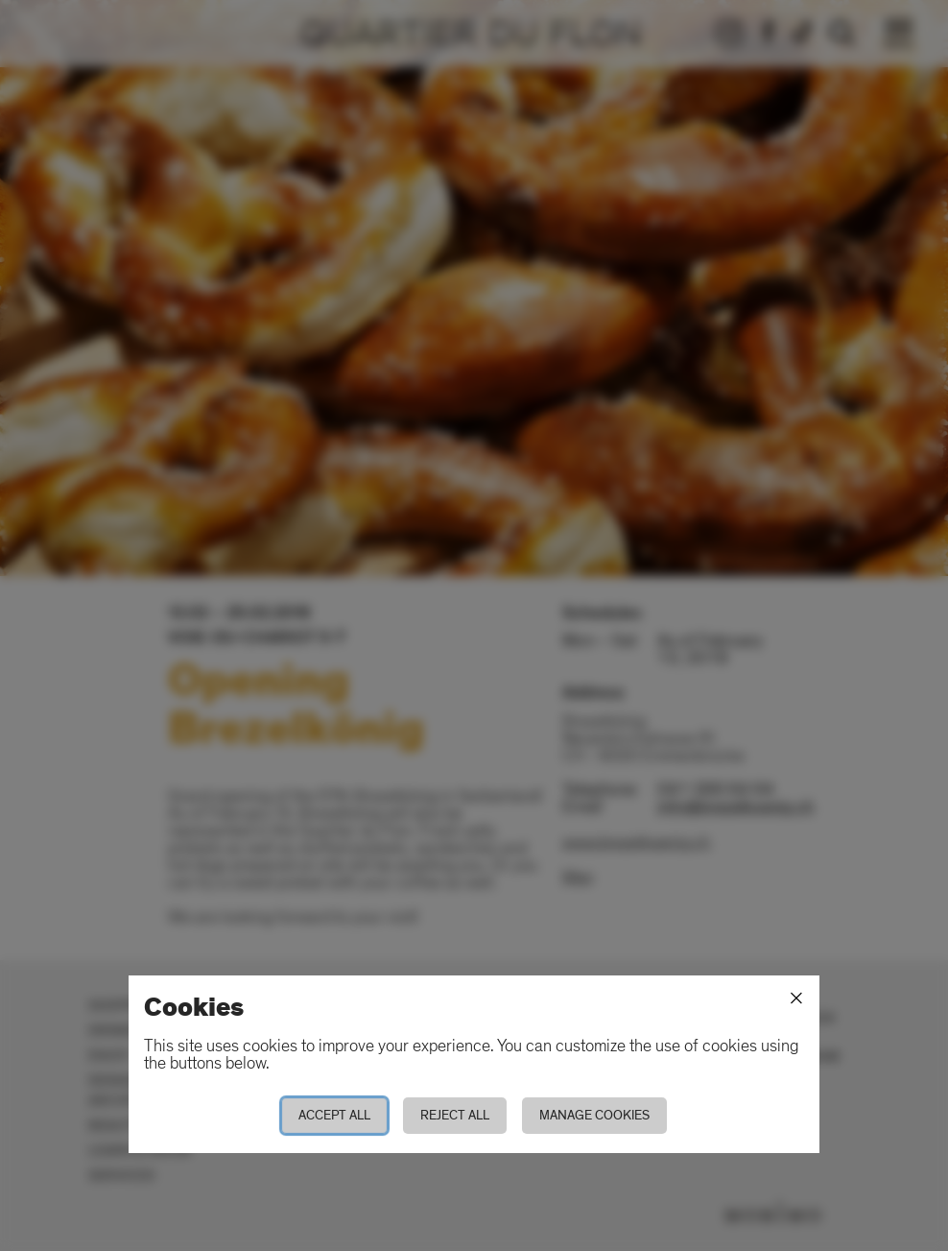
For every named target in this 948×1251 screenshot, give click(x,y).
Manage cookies (594, 1115)
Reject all (454, 1115)
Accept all (334, 1115)
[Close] (796, 998)
